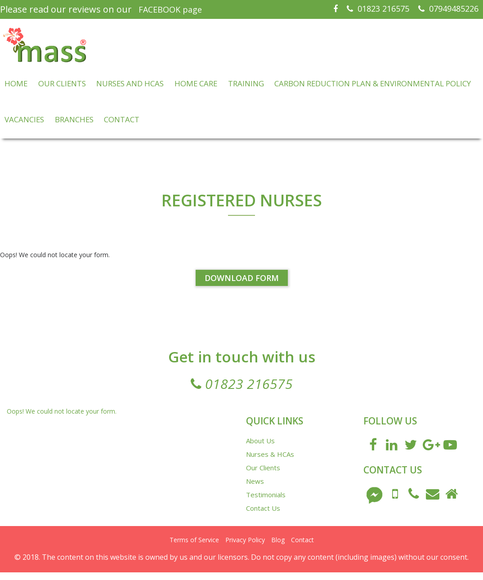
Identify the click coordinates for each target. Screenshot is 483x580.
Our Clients (263, 475)
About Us (260, 448)
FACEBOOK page (170, 9)
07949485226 (448, 8)
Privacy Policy (245, 547)
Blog (278, 547)
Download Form (242, 286)
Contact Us (263, 515)
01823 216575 (378, 8)
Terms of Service (194, 547)
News (255, 488)
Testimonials (266, 502)
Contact (302, 547)
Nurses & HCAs (270, 461)
